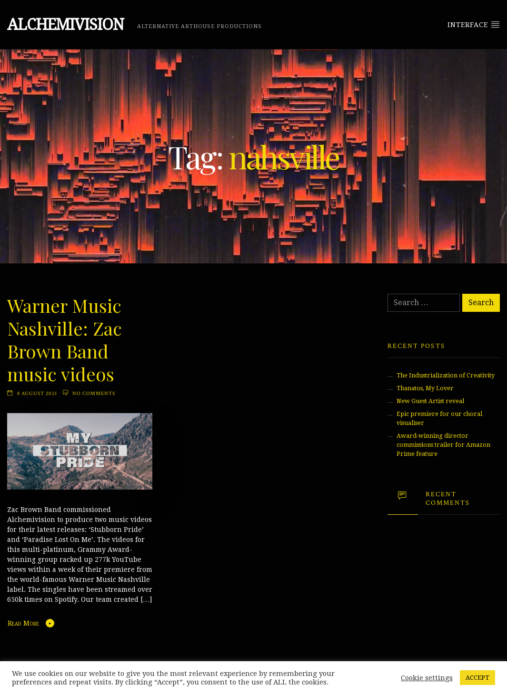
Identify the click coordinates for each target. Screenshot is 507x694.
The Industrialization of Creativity (446, 375)
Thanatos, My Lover (425, 388)
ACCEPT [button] (477, 677)
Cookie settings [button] (427, 678)
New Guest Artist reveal (430, 401)
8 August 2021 (37, 393)
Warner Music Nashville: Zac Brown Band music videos (64, 339)
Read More (23, 623)
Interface (473, 24)
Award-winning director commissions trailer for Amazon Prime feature (443, 444)
